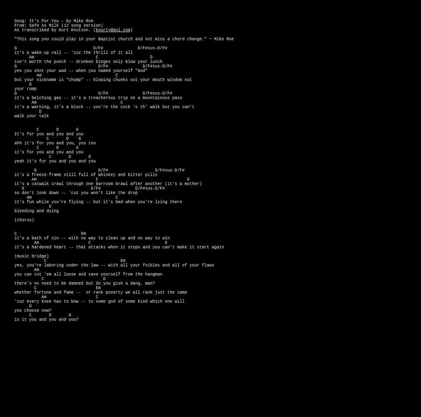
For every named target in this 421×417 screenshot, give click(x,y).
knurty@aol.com (113, 34)
